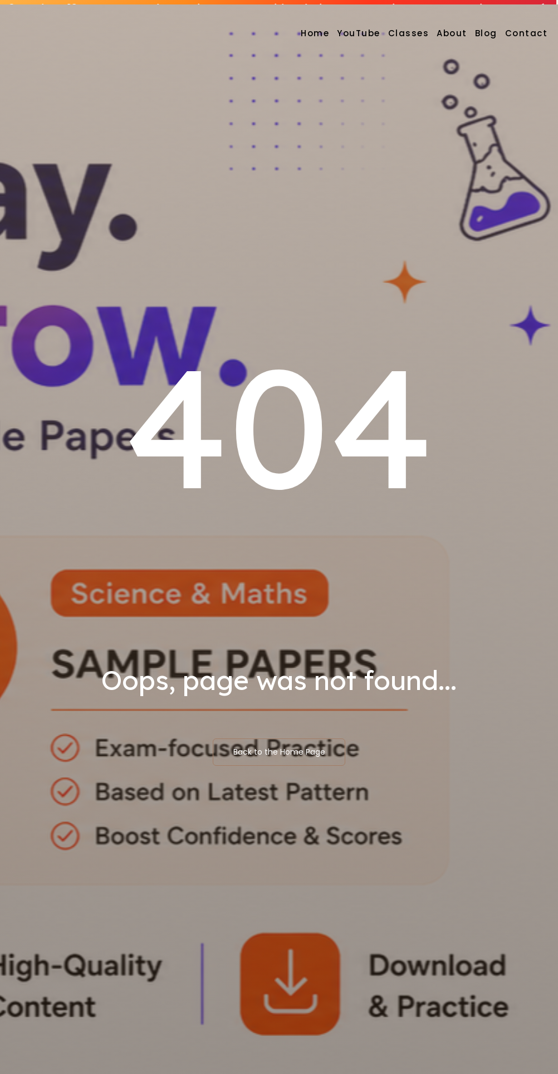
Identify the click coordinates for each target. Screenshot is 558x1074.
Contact (526, 33)
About (452, 33)
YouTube (358, 33)
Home (315, 33)
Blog (486, 33)
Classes (408, 33)
